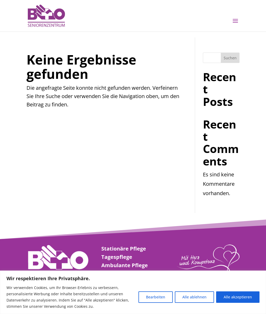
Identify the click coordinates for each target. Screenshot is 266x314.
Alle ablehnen (194, 296)
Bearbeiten (155, 296)
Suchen (230, 57)
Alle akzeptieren (238, 296)
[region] (133, 292)
